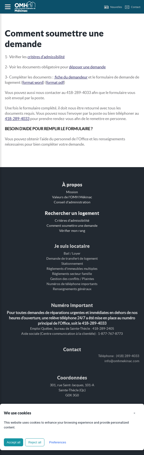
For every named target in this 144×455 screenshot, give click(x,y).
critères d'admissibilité (46, 57)
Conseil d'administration (72, 202)
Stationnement (72, 262)
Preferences (57, 442)
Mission (72, 192)
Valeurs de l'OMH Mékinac (72, 197)
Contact (135, 7)
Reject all (34, 442)
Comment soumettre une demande (72, 226)
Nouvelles (116, 7)
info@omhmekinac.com (121, 358)
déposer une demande (87, 67)
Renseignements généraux (72, 287)
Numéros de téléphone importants (72, 282)
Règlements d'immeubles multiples (72, 267)
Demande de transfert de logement (72, 257)
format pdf (55, 82)
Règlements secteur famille (72, 272)
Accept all (13, 442)
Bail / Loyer (72, 252)
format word (32, 82)
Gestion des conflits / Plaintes (72, 277)
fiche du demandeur (71, 77)
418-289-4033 (17, 118)
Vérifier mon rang (72, 231)
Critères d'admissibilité (72, 220)
